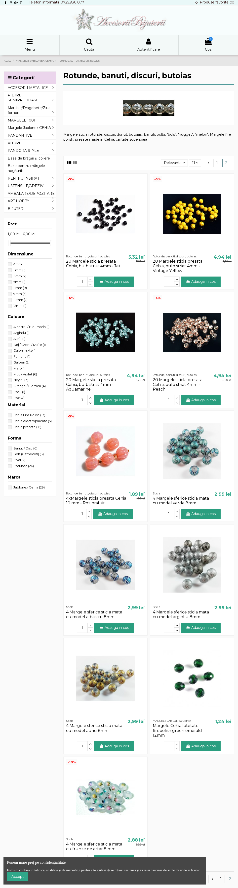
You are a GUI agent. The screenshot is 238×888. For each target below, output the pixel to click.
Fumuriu (21, 356)
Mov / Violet (25, 374)
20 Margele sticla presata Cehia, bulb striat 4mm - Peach (177, 384)
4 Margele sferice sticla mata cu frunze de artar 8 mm (94, 846)
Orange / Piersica (29, 386)
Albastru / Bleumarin (31, 327)
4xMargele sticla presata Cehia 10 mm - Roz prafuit (96, 500)
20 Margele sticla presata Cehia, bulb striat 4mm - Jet (93, 263)
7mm (19, 282)
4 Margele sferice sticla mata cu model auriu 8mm (94, 728)
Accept (17, 876)
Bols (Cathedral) (28, 454)
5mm (19, 270)
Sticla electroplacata (32, 421)
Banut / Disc (25, 448)
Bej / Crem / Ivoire (29, 345)
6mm (19, 276)
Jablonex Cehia (29, 487)
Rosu (19, 392)
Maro (19, 368)
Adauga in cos (114, 281)
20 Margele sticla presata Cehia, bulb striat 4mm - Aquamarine (91, 384)
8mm (20, 288)
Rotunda (23, 466)
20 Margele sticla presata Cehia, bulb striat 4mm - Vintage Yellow (177, 266)
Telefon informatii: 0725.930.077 (56, 2)
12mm (19, 306)
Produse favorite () (214, 2)
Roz (18, 398)
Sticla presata (27, 427)
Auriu (19, 339)
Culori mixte (25, 350)
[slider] (9, 243)
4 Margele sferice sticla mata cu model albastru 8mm (94, 614)
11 (195, 163)
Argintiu (21, 333)
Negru (20, 380)
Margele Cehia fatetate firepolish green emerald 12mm (177, 730)
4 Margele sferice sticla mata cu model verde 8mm (181, 500)
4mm (20, 264)
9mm (20, 294)
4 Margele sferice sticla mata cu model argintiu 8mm (181, 614)
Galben (21, 362)
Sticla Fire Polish (29, 415)
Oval (19, 460)
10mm (20, 300)
